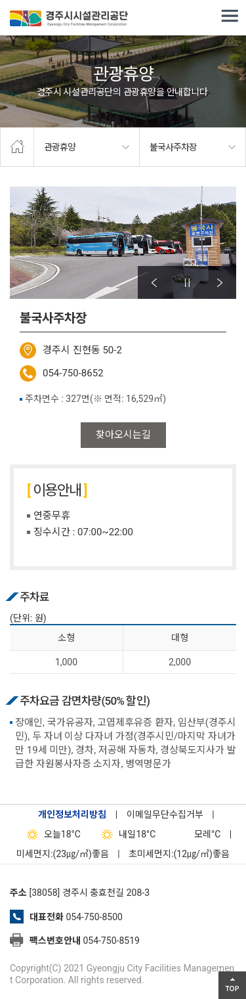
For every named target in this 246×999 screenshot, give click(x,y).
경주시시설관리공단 (69, 20)
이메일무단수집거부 (165, 814)
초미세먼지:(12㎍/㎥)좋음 (179, 854)
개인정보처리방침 (72, 814)
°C (195, 834)
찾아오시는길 (123, 435)
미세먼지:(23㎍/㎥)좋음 (62, 854)
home (17, 147)
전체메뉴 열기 (229, 16)
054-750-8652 (73, 373)
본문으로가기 (29, 0)
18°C (51, 834)
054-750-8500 (94, 917)
